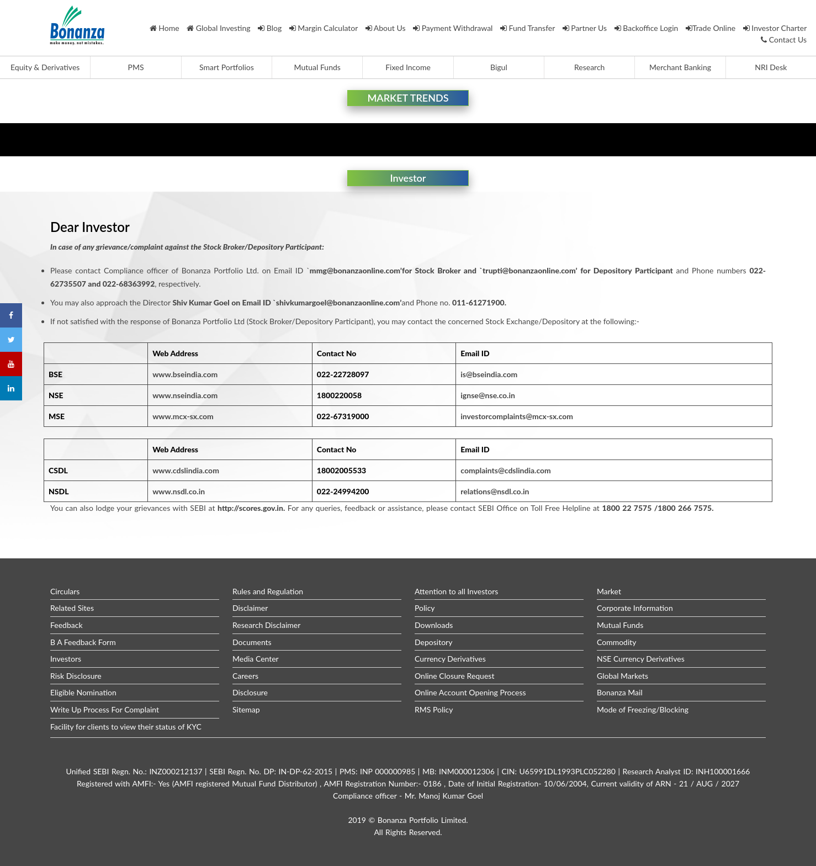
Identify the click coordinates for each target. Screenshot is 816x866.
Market (609, 591)
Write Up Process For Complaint (104, 709)
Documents (252, 642)
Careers (245, 675)
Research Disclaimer (266, 625)
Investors (65, 658)
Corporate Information (635, 607)
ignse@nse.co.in (487, 395)
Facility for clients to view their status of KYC (126, 726)
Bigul (498, 67)
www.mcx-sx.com (183, 416)
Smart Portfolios (226, 67)
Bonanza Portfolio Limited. (423, 820)
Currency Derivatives (450, 658)
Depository (433, 642)
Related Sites (72, 607)
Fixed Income (408, 67)
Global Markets (622, 675)
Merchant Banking (680, 67)
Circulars (65, 591)
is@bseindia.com (488, 374)
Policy (425, 607)
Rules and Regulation (267, 591)
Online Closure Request (454, 675)
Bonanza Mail (620, 692)
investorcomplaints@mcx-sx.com (516, 416)
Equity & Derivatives (45, 67)
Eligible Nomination (83, 692)
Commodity (617, 642)
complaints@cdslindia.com (505, 470)
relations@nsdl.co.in (494, 491)
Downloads (434, 625)
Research (589, 67)
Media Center (255, 658)
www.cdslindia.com (185, 470)
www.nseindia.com (185, 395)
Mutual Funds (317, 67)
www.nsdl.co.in (178, 491)
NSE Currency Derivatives (641, 658)
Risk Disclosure (76, 675)
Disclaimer (250, 607)
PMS (136, 67)
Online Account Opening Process (470, 692)
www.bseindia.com (185, 374)
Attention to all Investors (456, 591)
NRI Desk (771, 67)
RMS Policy (434, 709)
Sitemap (246, 709)
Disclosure (250, 692)
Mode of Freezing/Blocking (642, 709)
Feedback (66, 625)
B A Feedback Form (83, 642)
